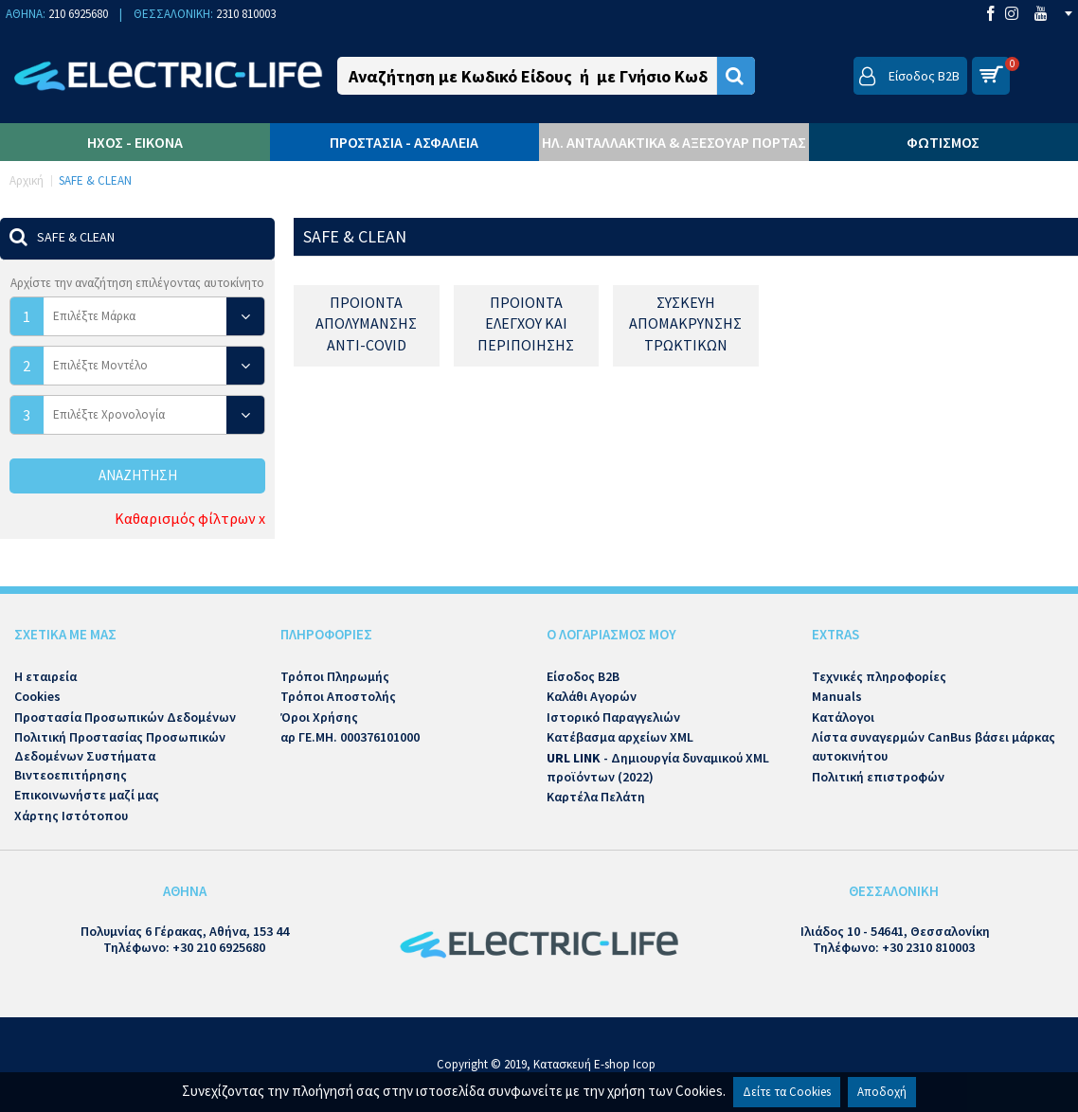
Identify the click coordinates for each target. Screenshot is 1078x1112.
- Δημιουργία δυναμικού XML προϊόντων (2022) (658, 767)
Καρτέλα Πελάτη (596, 796)
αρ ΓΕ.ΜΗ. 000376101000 (350, 736)
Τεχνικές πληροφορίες (879, 676)
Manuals (837, 696)
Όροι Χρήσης (319, 717)
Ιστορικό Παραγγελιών (613, 717)
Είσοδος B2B (583, 676)
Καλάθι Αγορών (592, 696)
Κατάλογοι (843, 717)
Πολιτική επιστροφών (878, 776)
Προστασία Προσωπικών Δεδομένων (125, 717)
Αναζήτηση (138, 475)
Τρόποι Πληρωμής (334, 676)
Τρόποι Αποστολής (338, 696)
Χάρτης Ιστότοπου (71, 815)
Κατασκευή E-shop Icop (594, 1064)
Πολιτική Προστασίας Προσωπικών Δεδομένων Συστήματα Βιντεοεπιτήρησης (119, 755)
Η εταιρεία (45, 676)
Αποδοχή (882, 1092)
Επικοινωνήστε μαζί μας (86, 794)
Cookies (37, 696)
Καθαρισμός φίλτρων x (190, 518)
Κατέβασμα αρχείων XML (620, 736)
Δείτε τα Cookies (787, 1092)
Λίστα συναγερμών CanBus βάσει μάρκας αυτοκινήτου (933, 746)
